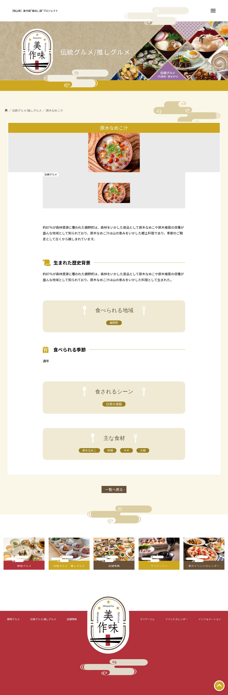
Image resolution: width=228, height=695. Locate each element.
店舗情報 (72, 619)
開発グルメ (13, 619)
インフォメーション (209, 619)
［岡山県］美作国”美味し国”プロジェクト (34, 10)
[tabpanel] (114, 152)
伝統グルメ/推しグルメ (43, 619)
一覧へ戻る (114, 489)
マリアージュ (147, 619)
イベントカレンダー (176, 619)
